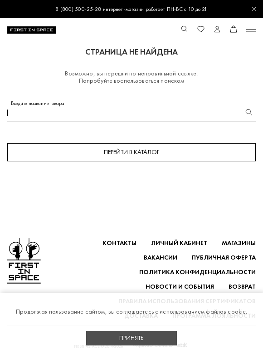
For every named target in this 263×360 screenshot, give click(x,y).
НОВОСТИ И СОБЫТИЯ (180, 286)
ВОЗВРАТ (242, 286)
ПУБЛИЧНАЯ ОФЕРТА (224, 257)
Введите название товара (38, 103)
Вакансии (160, 257)
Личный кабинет (179, 243)
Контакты (119, 243)
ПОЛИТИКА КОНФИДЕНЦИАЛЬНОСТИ (197, 272)
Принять (131, 338)
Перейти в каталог (131, 152)
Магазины (239, 243)
